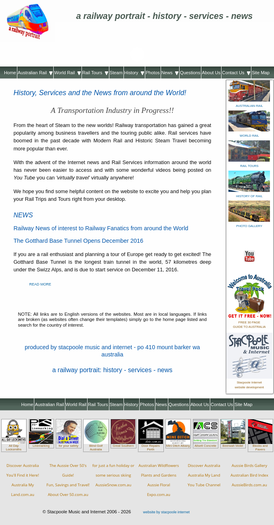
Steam (116, 72)
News (169, 72)
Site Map (261, 72)
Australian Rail (35, 72)
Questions (190, 72)
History (134, 72)
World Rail (67, 72)
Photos (153, 72)
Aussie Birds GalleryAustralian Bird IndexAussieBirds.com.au (249, 475)
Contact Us (236, 72)
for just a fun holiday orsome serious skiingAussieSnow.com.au (113, 475)
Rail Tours (95, 72)
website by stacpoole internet (166, 512)
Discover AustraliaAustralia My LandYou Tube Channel (204, 475)
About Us (211, 72)
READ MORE (40, 284)
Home (10, 72)
